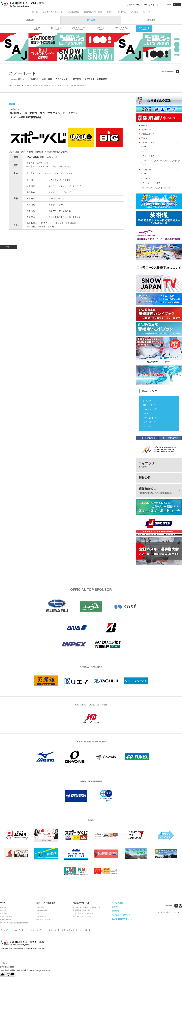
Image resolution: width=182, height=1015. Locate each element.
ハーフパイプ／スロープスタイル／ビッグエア (161, 163)
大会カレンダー (62, 79)
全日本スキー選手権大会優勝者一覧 (86, 907)
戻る (8, 247)
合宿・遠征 (47, 79)
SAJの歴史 (40, 907)
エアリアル (147, 151)
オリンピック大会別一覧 (82, 916)
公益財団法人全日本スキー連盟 (23, 943)
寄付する (115, 911)
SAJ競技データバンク (140, 12)
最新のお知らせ (6, 916)
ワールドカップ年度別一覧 (83, 913)
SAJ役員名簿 (41, 916)
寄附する (122, 12)
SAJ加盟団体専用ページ (122, 919)
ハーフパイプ (148, 173)
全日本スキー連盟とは (53, 12)
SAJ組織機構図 (42, 910)
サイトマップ (155, 4)
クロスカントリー (79, 28)
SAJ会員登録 (73, 12)
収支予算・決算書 (43, 920)
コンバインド (55, 28)
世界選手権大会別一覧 (81, 910)
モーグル (146, 146)
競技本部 (91, 20)
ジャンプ (36, 28)
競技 (18, 85)
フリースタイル (121, 28)
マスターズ (148, 426)
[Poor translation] (10, 974)
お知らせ (35, 79)
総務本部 (30, 20)
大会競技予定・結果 (93, 12)
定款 (38, 913)
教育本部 (151, 20)
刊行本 (110, 12)
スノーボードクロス (151, 183)
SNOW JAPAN (5, 920)
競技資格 (77, 79)
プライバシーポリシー (137, 4)
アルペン (101, 28)
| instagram (170, 438)
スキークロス (148, 156)
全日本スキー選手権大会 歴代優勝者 (14, 923)
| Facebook (147, 438)
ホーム (35, 12)
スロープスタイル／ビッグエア (156, 188)
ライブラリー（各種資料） (96, 79)
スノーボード (144, 28)
